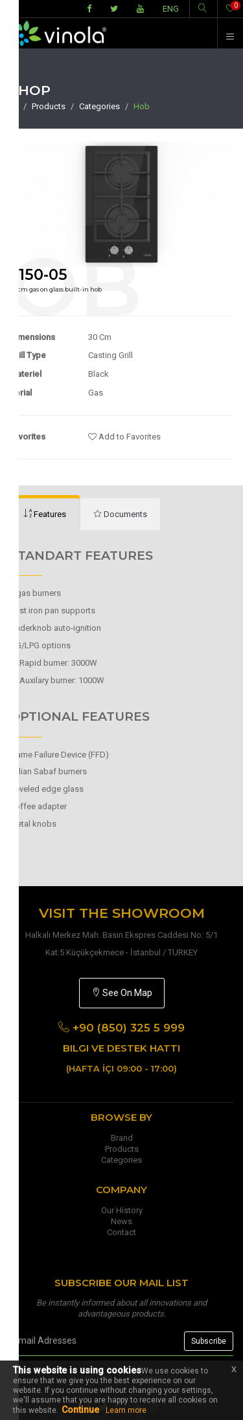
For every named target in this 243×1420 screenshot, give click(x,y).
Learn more (126, 1410)
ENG (171, 9)
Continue (80, 1409)
